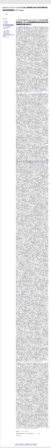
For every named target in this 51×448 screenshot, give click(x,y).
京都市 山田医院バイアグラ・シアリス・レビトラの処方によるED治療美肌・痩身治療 (31, 93)
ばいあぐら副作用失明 (21, 294)
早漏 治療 (17, 431)
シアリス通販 (5, 21)
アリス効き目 (31, 228)
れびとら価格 (18, 435)
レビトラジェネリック (35, 295)
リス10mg (6, 14)
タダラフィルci (5, 28)
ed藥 (20, 94)
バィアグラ (38, 433)
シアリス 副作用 (6, 30)
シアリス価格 (5, 22)
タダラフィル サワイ (7, 33)
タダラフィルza (6, 32)
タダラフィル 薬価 (24, 431)
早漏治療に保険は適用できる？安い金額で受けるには (25, 433)
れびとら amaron (34, 428)
